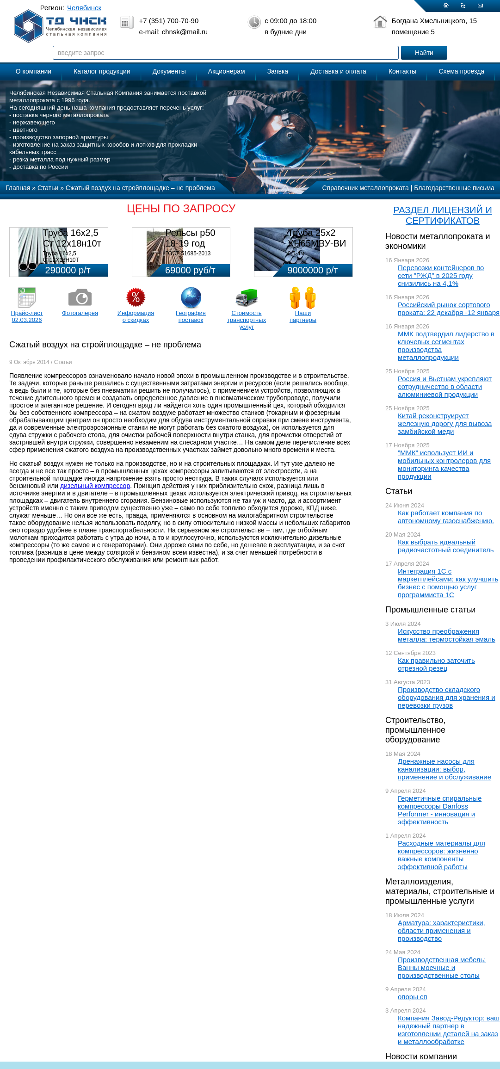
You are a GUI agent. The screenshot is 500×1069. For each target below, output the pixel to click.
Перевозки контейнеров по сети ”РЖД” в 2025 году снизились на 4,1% (441, 275)
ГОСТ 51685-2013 (187, 253)
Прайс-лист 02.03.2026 (27, 316)
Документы (169, 71)
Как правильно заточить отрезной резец (436, 664)
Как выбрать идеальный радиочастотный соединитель (446, 546)
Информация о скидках (135, 316)
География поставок (191, 316)
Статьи (398, 491)
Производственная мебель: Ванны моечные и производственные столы (442, 967)
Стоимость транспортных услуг (246, 319)
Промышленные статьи (430, 609)
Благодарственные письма (454, 188)
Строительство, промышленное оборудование (415, 730)
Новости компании (421, 1056)
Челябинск (84, 8)
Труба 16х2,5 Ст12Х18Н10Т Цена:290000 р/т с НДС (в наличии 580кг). (73, 263)
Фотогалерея (80, 312)
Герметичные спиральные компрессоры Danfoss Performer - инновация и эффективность (439, 810)
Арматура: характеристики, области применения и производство (441, 930)
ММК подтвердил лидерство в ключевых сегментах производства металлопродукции (446, 345)
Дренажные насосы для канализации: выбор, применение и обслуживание (444, 769)
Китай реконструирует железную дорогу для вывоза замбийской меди (445, 423)
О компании (33, 71)
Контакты (402, 71)
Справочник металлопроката (365, 188)
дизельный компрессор (95, 485)
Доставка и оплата (338, 71)
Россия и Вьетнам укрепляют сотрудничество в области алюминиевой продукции (445, 386)
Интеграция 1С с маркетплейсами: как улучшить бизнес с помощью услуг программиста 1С (448, 583)
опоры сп (412, 997)
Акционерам (226, 71)
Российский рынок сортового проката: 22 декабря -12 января (449, 308)
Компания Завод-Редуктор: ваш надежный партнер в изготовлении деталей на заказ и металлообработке (449, 1029)
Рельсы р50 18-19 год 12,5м (190, 243)
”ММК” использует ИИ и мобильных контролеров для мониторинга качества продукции (444, 464)
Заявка (277, 71)
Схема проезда (461, 71)
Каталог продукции (102, 71)
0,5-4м (296, 253)
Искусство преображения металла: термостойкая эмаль (446, 635)
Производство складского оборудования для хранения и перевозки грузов (446, 697)
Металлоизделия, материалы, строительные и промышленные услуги (439, 891)
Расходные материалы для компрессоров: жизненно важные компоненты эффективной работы (441, 855)
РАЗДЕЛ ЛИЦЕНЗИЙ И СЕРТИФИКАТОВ (442, 215)
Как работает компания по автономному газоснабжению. (446, 517)
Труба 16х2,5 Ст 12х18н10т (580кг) (72, 243)
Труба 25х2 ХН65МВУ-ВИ (317, 238)
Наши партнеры (303, 316)
